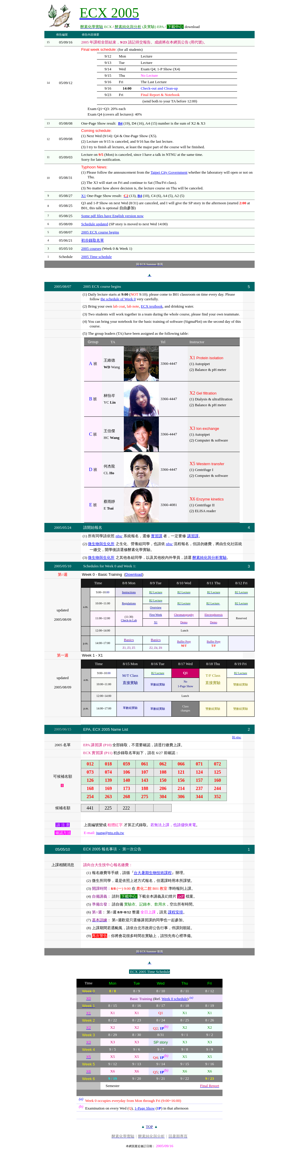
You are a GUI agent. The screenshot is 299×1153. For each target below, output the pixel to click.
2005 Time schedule (96, 256)
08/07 (67, 286)
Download (133, 574)
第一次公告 (131, 849)
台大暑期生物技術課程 (153, 873)
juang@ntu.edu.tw (110, 833)
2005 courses (91, 248)
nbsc (119, 536)
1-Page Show (145, 1108)
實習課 (156, 536)
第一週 (62, 655)
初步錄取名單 (92, 240)
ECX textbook (152, 306)
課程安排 (175, 912)
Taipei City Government (169, 172)
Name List (119, 729)
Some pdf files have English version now (112, 216)
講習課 (193, 536)
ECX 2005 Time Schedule (150, 971)
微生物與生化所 (101, 544)
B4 (120, 123)
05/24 (67, 527)
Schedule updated (94, 224)
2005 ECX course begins (100, 232)
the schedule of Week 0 (118, 299)
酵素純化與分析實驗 (209, 557)
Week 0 (110, 566)
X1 (83, 195)
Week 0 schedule (174, 999)
